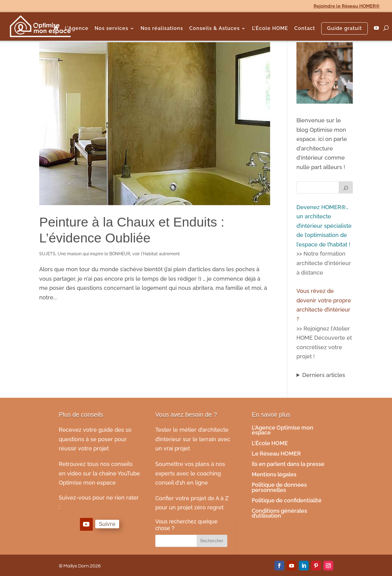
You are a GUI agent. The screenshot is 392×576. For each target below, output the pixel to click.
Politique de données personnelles (279, 487)
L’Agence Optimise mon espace (282, 430)
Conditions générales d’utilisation (279, 513)
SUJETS (47, 253)
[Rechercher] (346, 187)
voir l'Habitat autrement (156, 253)
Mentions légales (275, 474)
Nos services (111, 28)
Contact (304, 28)
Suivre (107, 524)
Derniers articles (323, 375)
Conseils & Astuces (214, 28)
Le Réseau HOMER (276, 453)
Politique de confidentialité (287, 500)
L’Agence (77, 28)
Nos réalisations (162, 28)
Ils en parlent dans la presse (288, 464)
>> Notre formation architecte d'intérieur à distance (323, 262)
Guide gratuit (344, 28)
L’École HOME (270, 28)
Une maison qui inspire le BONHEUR (94, 253)
